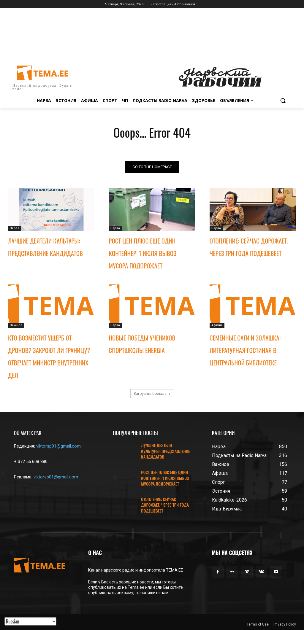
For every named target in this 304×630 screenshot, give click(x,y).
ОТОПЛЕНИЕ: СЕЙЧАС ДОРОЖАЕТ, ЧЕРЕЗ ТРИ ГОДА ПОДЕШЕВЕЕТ (165, 505)
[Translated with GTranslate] (30, 621)
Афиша (217, 325)
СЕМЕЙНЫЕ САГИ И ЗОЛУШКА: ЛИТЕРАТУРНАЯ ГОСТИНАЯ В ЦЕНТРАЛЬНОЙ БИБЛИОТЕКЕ (245, 350)
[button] (283, 100)
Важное (16, 325)
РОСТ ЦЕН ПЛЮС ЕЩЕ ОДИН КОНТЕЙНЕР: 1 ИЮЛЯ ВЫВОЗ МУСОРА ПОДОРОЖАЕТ (142, 253)
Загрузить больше (152, 393)
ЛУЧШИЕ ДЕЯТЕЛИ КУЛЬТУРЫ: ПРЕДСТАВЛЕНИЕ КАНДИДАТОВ (165, 451)
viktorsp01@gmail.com (58, 446)
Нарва (14, 228)
